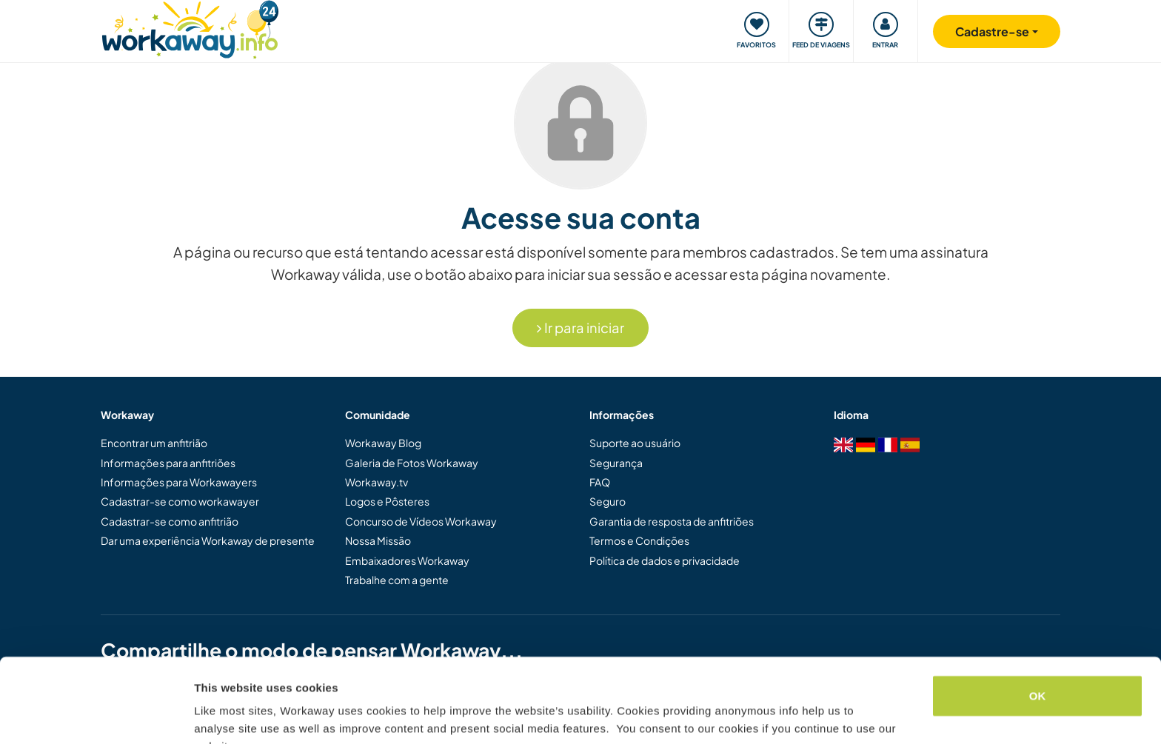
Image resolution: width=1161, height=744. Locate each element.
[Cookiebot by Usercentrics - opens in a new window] (96, 715)
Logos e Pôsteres (387, 501)
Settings (216, 714)
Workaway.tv (376, 482)
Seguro (607, 501)
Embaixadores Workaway (407, 560)
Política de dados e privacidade (664, 560)
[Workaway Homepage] (190, 28)
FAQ (599, 482)
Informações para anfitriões (168, 462)
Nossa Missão (378, 540)
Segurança (616, 462)
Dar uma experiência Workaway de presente (208, 540)
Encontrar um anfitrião (154, 442)
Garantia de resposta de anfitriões (671, 521)
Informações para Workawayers (179, 482)
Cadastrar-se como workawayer (180, 501)
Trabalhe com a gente (397, 579)
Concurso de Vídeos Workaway (421, 521)
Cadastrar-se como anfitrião (169, 521)
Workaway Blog (383, 442)
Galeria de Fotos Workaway (411, 462)
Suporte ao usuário (634, 442)
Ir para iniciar (580, 327)
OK (1037, 623)
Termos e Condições (639, 540)
